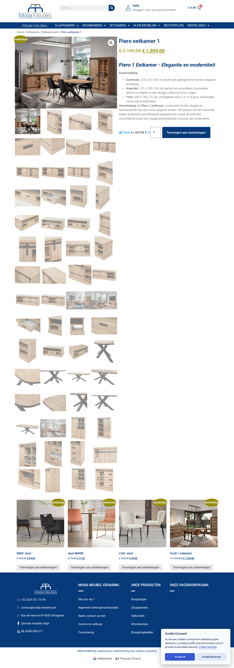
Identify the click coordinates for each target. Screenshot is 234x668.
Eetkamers (120, 25)
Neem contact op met (91, 616)
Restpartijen (174, 25)
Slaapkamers (67, 25)
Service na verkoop (90, 624)
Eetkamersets (50, 32)
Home (20, 32)
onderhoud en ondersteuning (113, 651)
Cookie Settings (208, 647)
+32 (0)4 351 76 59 (33, 600)
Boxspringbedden (142, 632)
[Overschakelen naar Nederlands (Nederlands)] (102, 658)
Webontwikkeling (86, 651)
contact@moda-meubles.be (38, 607)
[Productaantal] (155, 132)
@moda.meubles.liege (35, 623)
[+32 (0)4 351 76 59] (18, 600)
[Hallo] (128, 8)
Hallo (136, 5)
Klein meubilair (147, 25)
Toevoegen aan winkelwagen (186, 132)
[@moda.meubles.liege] (18, 623)
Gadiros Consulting (146, 651)
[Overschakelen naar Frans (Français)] (128, 658)
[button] (111, 42)
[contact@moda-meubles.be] (18, 608)
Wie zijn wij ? (86, 599)
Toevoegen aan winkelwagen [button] (38, 567)
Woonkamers (94, 25)
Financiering (86, 632)
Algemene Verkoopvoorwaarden (98, 607)
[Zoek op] (112, 8)
